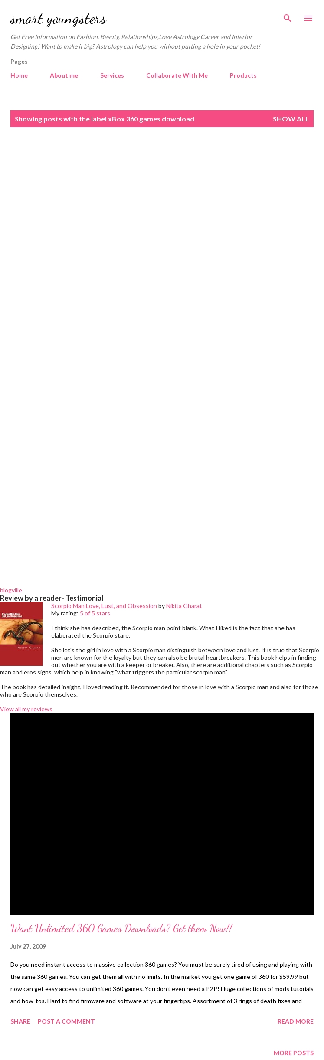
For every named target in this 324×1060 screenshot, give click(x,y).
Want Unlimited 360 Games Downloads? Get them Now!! (121, 928)
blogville (11, 590)
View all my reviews (26, 709)
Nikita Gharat (184, 605)
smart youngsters (58, 18)
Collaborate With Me (177, 75)
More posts (294, 1053)
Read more (296, 1021)
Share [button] (20, 1021)
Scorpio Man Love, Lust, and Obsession (104, 605)
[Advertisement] (162, 208)
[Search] (287, 15)
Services (112, 75)
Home (19, 75)
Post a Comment (66, 1021)
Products (243, 75)
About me (64, 75)
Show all (291, 119)
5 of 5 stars (95, 613)
